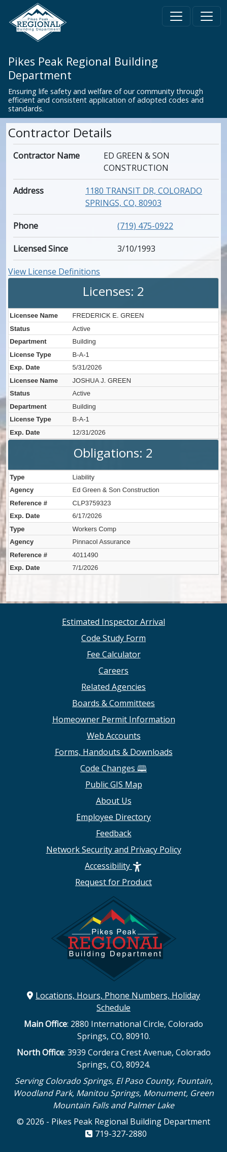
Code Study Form (113, 638)
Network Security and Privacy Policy (113, 849)
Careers (113, 670)
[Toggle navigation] (176, 16)
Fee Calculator (114, 654)
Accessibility (113, 865)
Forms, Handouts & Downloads (114, 751)
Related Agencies (113, 686)
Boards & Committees (113, 703)
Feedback (114, 833)
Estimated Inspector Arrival (113, 621)
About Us (114, 800)
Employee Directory (113, 817)
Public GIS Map (113, 784)
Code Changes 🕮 (113, 768)
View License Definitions (54, 271)
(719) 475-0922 (145, 225)
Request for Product (113, 882)
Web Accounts (114, 735)
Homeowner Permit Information (113, 719)
